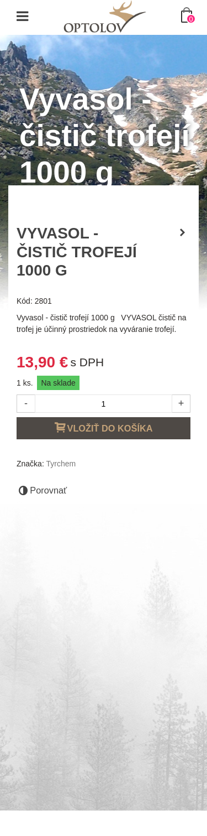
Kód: (25, 301)
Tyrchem (61, 463)
